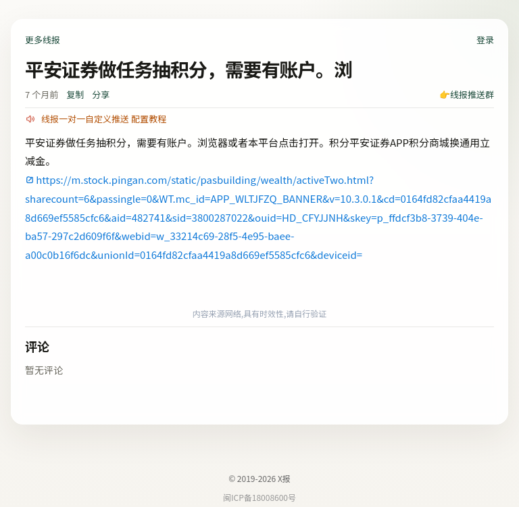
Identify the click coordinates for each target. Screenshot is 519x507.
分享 (100, 94)
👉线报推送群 (466, 94)
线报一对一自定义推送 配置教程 (103, 118)
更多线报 (42, 39)
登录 (485, 39)
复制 (75, 94)
